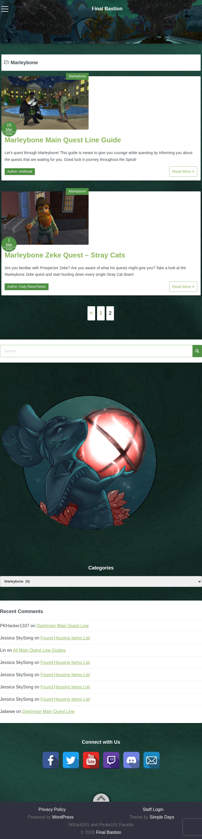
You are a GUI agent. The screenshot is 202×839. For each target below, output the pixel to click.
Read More (183, 171)
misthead (25, 171)
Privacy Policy (52, 809)
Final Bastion (107, 8)
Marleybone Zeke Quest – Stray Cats (65, 255)
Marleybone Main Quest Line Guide (63, 140)
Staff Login (153, 809)
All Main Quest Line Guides (39, 650)
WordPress (63, 817)
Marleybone (77, 76)
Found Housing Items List (65, 638)
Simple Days (162, 817)
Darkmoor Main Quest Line (63, 625)
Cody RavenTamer (32, 287)
